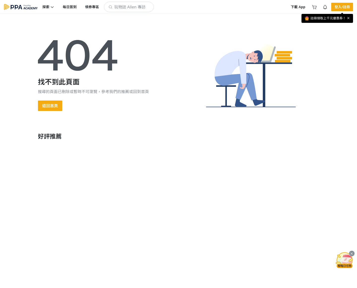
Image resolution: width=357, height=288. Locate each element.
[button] (48, 7)
